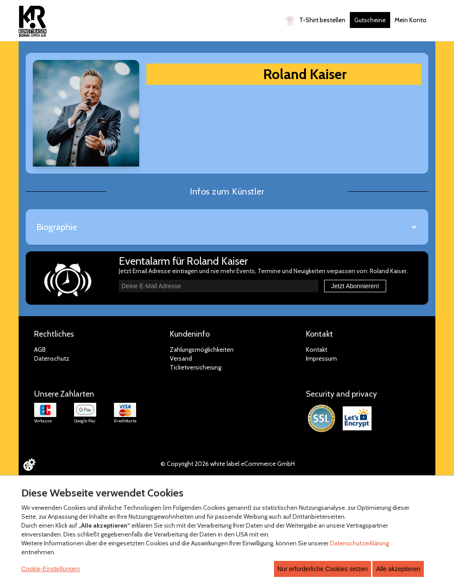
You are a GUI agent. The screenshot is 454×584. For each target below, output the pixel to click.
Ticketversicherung (195, 367)
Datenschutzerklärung (359, 543)
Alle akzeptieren (398, 568)
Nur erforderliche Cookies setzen (323, 568)
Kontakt (316, 350)
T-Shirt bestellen (315, 20)
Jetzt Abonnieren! (355, 286)
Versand (181, 358)
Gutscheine (370, 20)
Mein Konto (411, 20)
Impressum (321, 358)
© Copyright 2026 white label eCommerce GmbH (227, 464)
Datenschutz (51, 358)
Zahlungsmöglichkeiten (202, 350)
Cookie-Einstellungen (50, 569)
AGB (40, 350)
